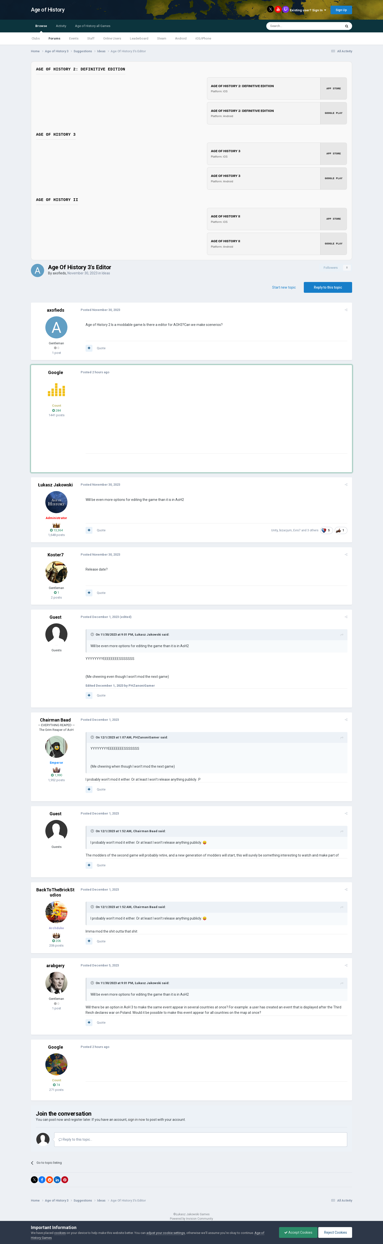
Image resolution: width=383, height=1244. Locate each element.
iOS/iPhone (203, 38)
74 (56, 1083)
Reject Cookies (335, 1232)
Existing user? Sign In (308, 10)
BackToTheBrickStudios (55, 891)
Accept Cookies (298, 1232)
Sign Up (341, 10)
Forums (54, 38)
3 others (313, 529)
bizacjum (286, 529)
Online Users (112, 38)
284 (56, 409)
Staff (90, 38)
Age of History (47, 10)
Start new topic (284, 286)
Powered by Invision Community (191, 1217)
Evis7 (297, 529)
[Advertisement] (174, 417)
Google (55, 371)
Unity (275, 529)
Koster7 (56, 553)
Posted (99, 308)
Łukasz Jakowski (55, 483)
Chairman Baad (55, 718)
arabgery (55, 964)
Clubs (36, 38)
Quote (100, 346)
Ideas (106, 272)
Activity (61, 26)
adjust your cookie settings (165, 1233)
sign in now (136, 1118)
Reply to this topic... (75, 1138)
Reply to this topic (328, 286)
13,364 (56, 529)
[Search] (292, 26)
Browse (41, 28)
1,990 (56, 774)
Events (73, 38)
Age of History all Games (92, 26)
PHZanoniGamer (145, 736)
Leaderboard (139, 38)
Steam (161, 38)
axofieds (59, 272)
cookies (60, 1233)
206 (56, 939)
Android (181, 38)
